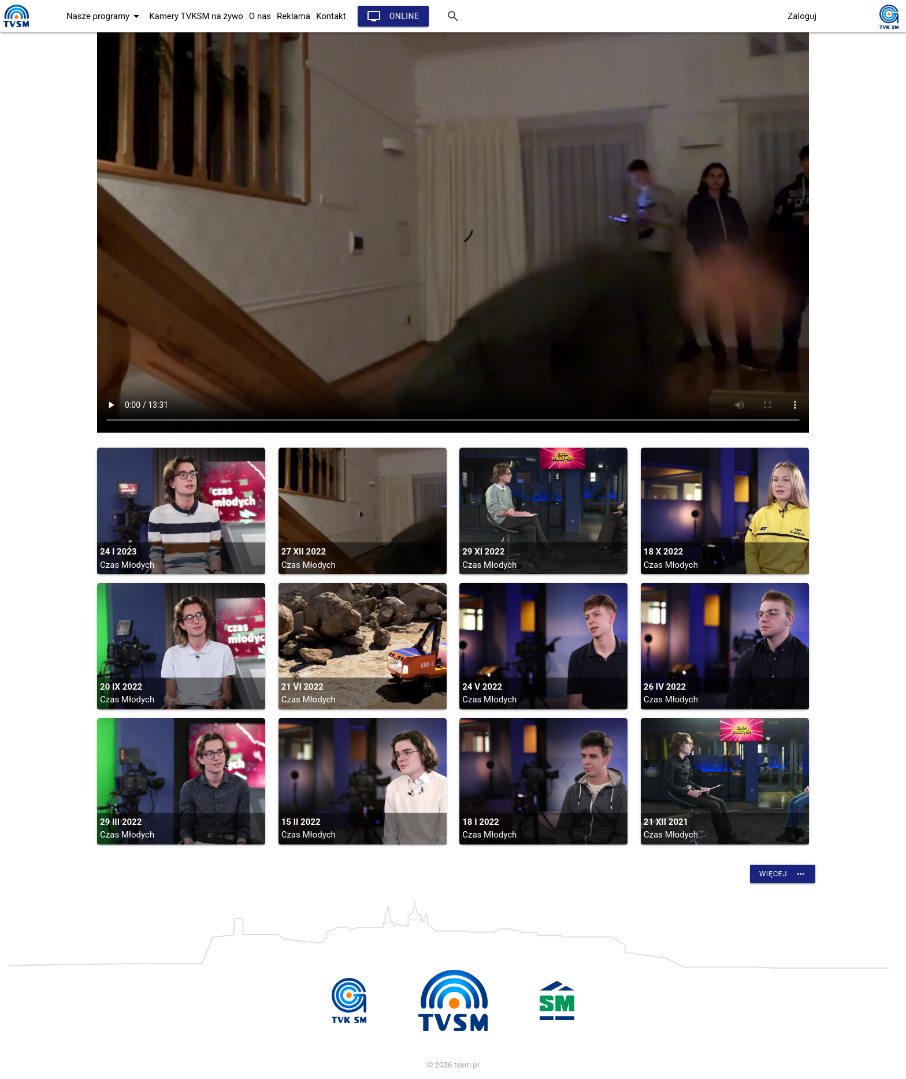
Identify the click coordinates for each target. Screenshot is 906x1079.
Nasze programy (104, 16)
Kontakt (331, 16)
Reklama (293, 16)
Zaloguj (802, 16)
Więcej (782, 874)
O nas (260, 16)
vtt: (453, 232)
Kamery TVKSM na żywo (196, 16)
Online (393, 16)
